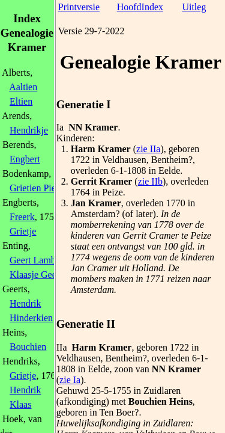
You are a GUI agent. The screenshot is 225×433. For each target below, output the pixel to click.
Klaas (20, 404)
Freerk (22, 217)
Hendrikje (29, 130)
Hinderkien (31, 318)
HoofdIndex (140, 7)
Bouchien (28, 347)
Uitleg (194, 7)
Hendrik (25, 303)
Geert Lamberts (40, 260)
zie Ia (69, 380)
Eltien (21, 101)
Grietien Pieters (40, 188)
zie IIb (150, 181)
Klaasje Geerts (38, 274)
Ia (60, 127)
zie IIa (148, 149)
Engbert (25, 159)
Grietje (23, 231)
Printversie (79, 7)
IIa (61, 347)
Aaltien (23, 87)
